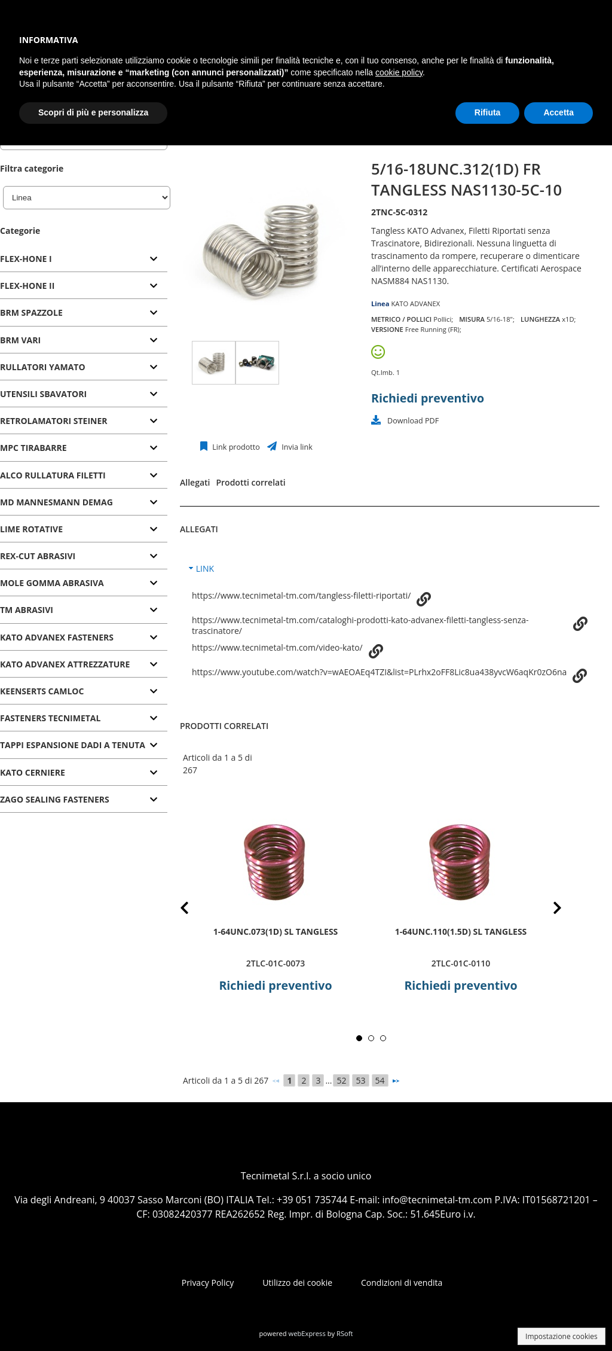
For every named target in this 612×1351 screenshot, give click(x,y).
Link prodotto (235, 447)
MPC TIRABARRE (33, 447)
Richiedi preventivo (427, 398)
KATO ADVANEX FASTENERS (57, 637)
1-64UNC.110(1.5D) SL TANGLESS (461, 931)
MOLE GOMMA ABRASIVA (52, 582)
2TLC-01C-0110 (461, 963)
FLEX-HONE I (26, 258)
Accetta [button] (558, 112)
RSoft (344, 1333)
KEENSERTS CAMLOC (42, 691)
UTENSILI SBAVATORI (43, 393)
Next (548, 910)
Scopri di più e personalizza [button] (93, 112)
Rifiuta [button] (488, 112)
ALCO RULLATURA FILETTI (53, 475)
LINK (205, 568)
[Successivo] (395, 1080)
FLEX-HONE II (27, 285)
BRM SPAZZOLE (31, 312)
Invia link (296, 447)
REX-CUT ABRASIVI (37, 556)
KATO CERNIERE (32, 772)
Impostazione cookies (561, 1336)
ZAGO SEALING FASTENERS (54, 799)
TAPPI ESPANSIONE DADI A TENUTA (72, 745)
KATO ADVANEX (415, 303)
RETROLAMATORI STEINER (54, 420)
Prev (194, 910)
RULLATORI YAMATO (42, 367)
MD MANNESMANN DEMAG (56, 502)
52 (341, 1080)
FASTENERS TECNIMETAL (50, 718)
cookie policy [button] (399, 72)
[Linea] (86, 197)
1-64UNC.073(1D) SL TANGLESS (275, 931)
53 (360, 1080)
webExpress (307, 1333)
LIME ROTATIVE (31, 529)
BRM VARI (20, 340)
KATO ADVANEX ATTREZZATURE (65, 664)
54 (380, 1080)
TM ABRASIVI (26, 609)
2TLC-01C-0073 (275, 963)
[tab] (83, 259)
